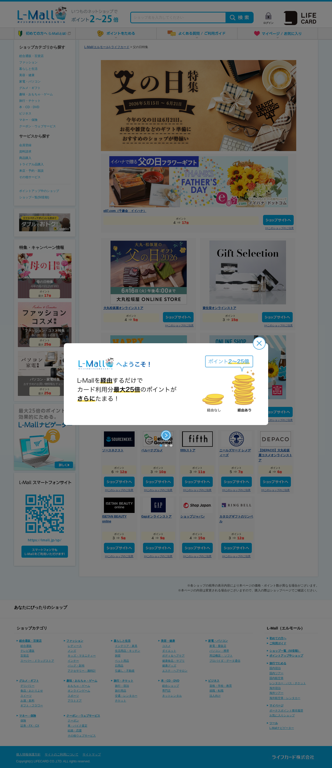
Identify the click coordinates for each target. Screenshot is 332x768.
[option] (166, 384)
